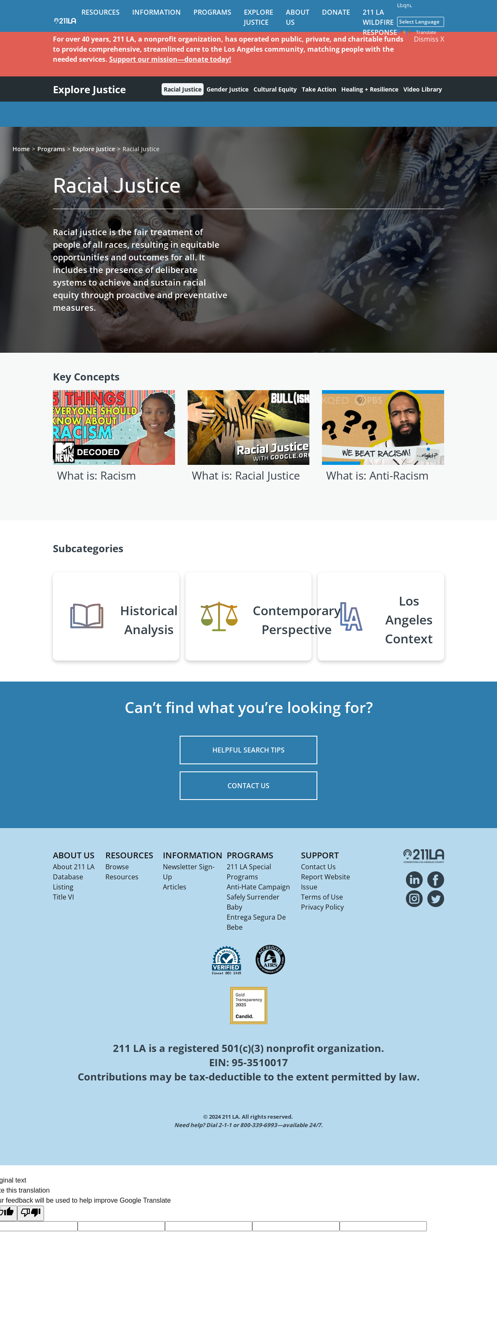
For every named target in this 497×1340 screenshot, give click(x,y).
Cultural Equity (275, 89)
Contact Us (318, 866)
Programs (212, 12)
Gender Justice (227, 89)
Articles (174, 887)
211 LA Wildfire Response (380, 22)
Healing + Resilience (369, 89)
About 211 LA (73, 866)
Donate (336, 12)
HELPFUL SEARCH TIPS (248, 750)
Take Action (319, 89)
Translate (416, 32)
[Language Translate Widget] (420, 22)
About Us (73, 855)
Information (156, 12)
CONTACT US (248, 785)
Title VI (63, 897)
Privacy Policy (322, 907)
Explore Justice (94, 149)
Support (320, 855)
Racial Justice (182, 89)
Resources (100, 12)
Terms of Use (322, 897)
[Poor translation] (30, 1213)
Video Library (422, 89)
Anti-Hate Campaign (258, 887)
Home (21, 149)
